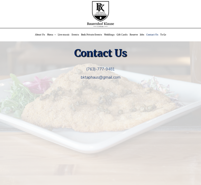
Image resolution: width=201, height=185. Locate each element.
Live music (64, 34)
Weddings (109, 34)
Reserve (134, 34)
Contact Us (152, 34)
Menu (51, 34)
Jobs (142, 34)
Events (75, 34)
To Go (163, 34)
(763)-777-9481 (100, 69)
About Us (40, 34)
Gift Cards (122, 34)
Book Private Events (91, 34)
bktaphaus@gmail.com (100, 77)
